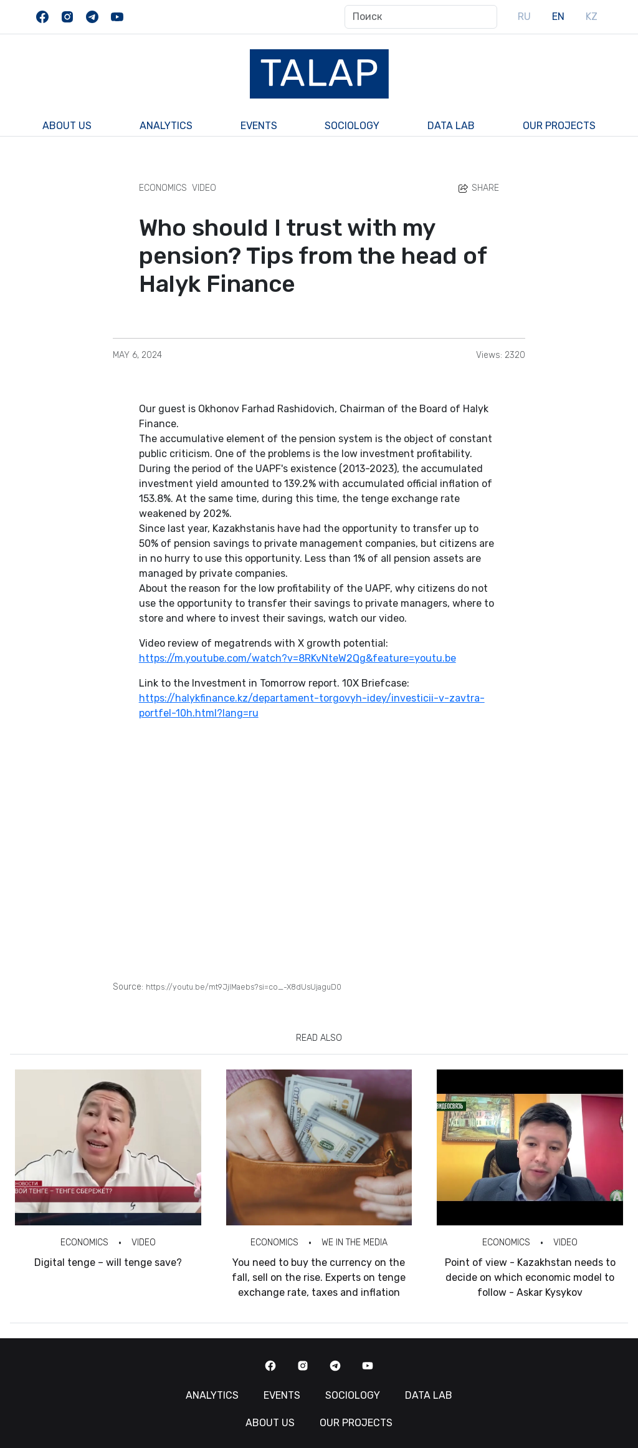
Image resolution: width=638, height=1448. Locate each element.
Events (258, 126)
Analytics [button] (166, 126)
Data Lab (451, 126)
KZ (592, 16)
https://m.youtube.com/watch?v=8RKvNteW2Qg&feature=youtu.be (297, 658)
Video (204, 188)
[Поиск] (421, 17)
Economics (163, 188)
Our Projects (559, 126)
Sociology (352, 126)
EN (558, 16)
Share (478, 188)
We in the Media (354, 1242)
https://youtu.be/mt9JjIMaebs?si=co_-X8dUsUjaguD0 (243, 987)
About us (67, 126)
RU (524, 16)
